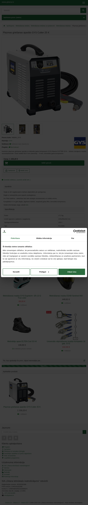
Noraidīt (16, 272)
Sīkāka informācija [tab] (44, 238)
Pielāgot (44, 272)
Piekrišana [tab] (15, 238)
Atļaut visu (71, 272)
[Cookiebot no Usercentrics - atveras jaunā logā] (75, 231)
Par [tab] (72, 238)
